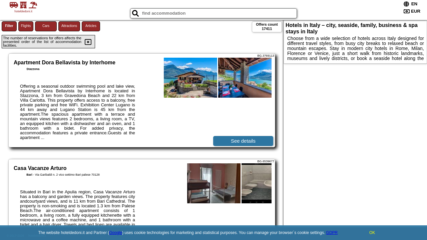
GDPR (332, 232)
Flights (26, 26)
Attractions (69, 26)
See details (243, 141)
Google (115, 232)
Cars (45, 26)
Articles (90, 26)
